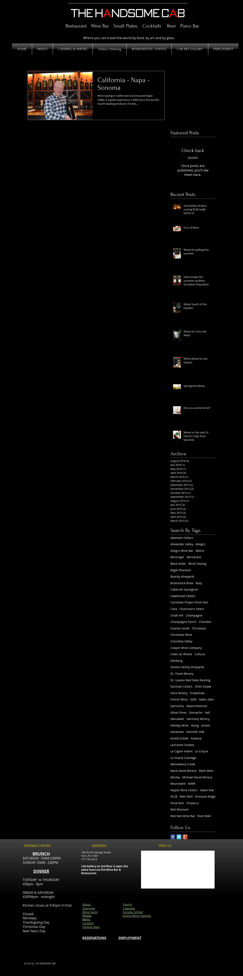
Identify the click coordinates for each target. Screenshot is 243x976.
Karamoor (177, 732)
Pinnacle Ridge (205, 796)
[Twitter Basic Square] (179, 836)
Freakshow (197, 693)
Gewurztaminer (196, 706)
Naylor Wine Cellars (183, 790)
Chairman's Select (191, 609)
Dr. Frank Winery (181, 674)
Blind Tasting (197, 564)
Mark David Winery (183, 771)
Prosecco (193, 803)
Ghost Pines (178, 712)
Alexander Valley (181, 544)
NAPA (191, 784)
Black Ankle (178, 564)
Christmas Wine (181, 635)
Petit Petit (186, 796)
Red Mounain (179, 809)
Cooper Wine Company (186, 648)
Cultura (200, 654)
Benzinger (177, 557)
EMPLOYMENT (129, 938)
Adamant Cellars (181, 538)
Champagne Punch (183, 622)
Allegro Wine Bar (181, 551)
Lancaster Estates (182, 745)
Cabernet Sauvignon (184, 589)
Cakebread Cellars (182, 596)
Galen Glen (206, 699)
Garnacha (177, 706)
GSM (193, 699)
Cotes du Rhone (181, 654)
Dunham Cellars (181, 686)
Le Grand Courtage (183, 758)
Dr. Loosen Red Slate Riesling (190, 680)
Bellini (200, 551)
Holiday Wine (179, 725)
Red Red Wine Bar (182, 816)
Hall (207, 712)
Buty (199, 583)
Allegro (200, 544)
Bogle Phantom (180, 570)
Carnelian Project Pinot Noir (189, 602)
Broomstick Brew (181, 583)
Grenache (195, 712)
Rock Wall (204, 816)
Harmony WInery (198, 719)
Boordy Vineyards (182, 576)
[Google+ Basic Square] (185, 836)
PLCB (173, 796)
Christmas (199, 628)
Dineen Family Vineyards (187, 667)
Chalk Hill (176, 615)
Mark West (206, 771)
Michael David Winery (197, 777)
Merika (175, 777)
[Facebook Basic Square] (172, 836)
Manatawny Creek (182, 764)
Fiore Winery (179, 693)
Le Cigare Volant (181, 751)
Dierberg (176, 661)
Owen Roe (207, 790)
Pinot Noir (177, 803)
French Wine (179, 699)
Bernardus (194, 557)
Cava (173, 609)
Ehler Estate (203, 686)
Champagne (194, 615)
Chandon (205, 622)
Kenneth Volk (195, 732)
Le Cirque (201, 751)
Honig (195, 725)
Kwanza (196, 738)
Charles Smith (180, 628)
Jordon (205, 725)
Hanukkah (177, 719)
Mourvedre (178, 784)
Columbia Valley (181, 641)
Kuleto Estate (179, 738)
